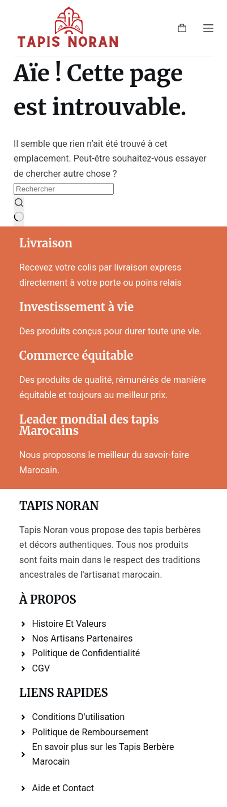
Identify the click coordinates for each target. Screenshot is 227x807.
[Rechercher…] (64, 189)
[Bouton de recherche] (19, 212)
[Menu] (208, 28)
